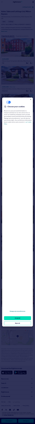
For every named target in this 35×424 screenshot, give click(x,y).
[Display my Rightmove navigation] (33, 2)
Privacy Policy (13, 405)
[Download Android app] (20, 372)
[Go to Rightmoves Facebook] (2, 410)
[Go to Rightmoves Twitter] (6, 410)
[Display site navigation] (2, 2)
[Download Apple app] (7, 372)
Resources (5, 379)
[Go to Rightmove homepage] (17, 2)
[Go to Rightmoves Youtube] (18, 410)
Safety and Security (25, 402)
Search (3, 383)
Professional (5, 396)
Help (9, 402)
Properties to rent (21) (22, 36)
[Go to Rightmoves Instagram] (10, 410)
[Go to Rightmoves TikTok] (14, 410)
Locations (4, 387)
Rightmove (5, 392)
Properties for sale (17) (8, 36)
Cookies (15, 402)
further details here (9, 415)
